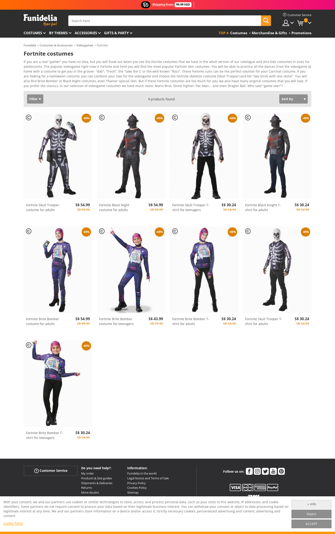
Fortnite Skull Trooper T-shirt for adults (263, 323)
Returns (86, 489)
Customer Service (50, 472)
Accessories (86, 33)
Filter (33, 100)
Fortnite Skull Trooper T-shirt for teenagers (190, 209)
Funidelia (30, 45)
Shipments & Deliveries (96, 485)
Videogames (84, 45)
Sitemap (132, 494)
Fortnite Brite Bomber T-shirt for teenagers (44, 436)
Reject (311, 514)
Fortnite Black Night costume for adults (114, 209)
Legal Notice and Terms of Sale (148, 480)
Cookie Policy (13, 523)
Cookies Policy (137, 489)
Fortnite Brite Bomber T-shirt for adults (190, 323)
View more (36, 87)
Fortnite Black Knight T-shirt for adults (263, 209)
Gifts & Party (116, 33)
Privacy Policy (136, 485)
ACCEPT (311, 524)
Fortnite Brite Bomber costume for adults (42, 323)
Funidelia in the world (142, 475)
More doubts (90, 494)
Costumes (33, 33)
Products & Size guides (96, 480)
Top (222, 33)
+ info (311, 504)
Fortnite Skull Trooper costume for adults (42, 209)
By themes (58, 33)
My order (87, 475)
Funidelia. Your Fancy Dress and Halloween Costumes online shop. (40, 20)
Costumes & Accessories (56, 45)
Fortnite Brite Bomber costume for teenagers (116, 323)
